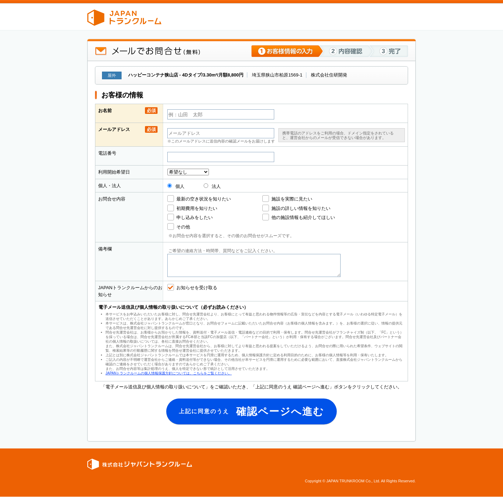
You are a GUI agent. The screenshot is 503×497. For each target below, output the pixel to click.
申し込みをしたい (194, 217)
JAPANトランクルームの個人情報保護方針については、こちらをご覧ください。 (168, 373)
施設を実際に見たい (291, 199)
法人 (212, 186)
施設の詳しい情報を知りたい (300, 208)
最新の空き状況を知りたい (203, 199)
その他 (183, 226)
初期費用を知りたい (196, 208)
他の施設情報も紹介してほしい (303, 217)
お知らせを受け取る (196, 287)
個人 (175, 186)
